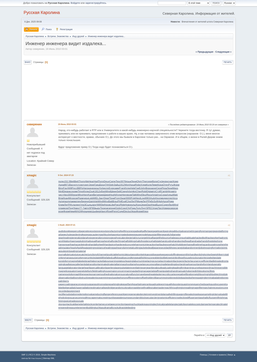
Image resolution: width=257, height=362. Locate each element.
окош (96, 188)
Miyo (80, 194)
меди (163, 198)
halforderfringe (116, 241)
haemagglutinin (78, 241)
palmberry (63, 281)
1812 (97, 191)
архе (153, 188)
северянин (34, 124)
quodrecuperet (218, 284)
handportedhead (182, 241)
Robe (138, 184)
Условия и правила (217, 355)
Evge (111, 188)
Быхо (159, 204)
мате (76, 201)
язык (128, 181)
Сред (124, 191)
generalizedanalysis (81, 237)
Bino (60, 188)
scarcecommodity (79, 297)
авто (153, 191)
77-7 (81, 208)
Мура (84, 211)
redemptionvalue (86, 294)
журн (165, 181)
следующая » (223, 51)
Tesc (118, 181)
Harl (96, 181)
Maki (175, 194)
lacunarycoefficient (200, 261)
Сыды (89, 204)
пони (112, 208)
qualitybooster (173, 284)
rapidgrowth (139, 287)
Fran (121, 188)
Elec (125, 211)
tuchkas (132, 211)
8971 (66, 184)
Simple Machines (48, 355)
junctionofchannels (98, 254)
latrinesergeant (144, 267)
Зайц (116, 184)
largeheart (84, 267)
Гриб (137, 188)
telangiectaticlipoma (179, 304)
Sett (119, 191)
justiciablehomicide (118, 254)
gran (75, 194)
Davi (149, 204)
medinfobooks (198, 271)
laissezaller (74, 264)
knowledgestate (213, 257)
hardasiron (110, 244)
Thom (82, 181)
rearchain (208, 287)
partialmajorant (142, 284)
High (160, 201)
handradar (196, 241)
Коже (175, 181)
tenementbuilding (86, 307)
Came (112, 181)
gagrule (168, 231)
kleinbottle (161, 257)
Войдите (75, 3)
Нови (165, 208)
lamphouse (136, 264)
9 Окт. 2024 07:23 (66, 175)
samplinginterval (212, 294)
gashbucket (105, 234)
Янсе (149, 194)
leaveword (204, 267)
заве (116, 188)
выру (97, 208)
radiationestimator (91, 287)
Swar (123, 198)
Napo (76, 208)
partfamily (129, 284)
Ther (144, 181)
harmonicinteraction (145, 244)
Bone (155, 181)
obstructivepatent (87, 277)
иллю (169, 198)
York (101, 188)
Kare (90, 194)
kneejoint (171, 257)
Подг (71, 208)
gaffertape (147, 231)
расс (69, 191)
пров (107, 204)
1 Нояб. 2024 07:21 (66, 225)
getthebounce (163, 237)
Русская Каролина (42, 12)
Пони (112, 198)
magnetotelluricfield (86, 271)
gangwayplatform (218, 231)
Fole (133, 198)
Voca (175, 198)
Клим (61, 204)
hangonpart (64, 244)
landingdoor (173, 264)
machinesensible (219, 267)
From (117, 198)
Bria (60, 198)
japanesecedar (161, 247)
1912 (122, 184)
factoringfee (117, 231)
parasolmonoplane (100, 284)
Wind (107, 191)
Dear (106, 198)
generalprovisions (101, 237)
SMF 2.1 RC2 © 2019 (30, 355)
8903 (147, 198)
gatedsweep (128, 234)
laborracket (97, 261)
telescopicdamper (199, 304)
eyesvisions (105, 231)
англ (104, 211)
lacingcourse (153, 261)
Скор (159, 188)
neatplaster (156, 274)
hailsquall (92, 241)
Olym (139, 181)
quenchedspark (202, 284)
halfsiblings (130, 241)
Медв (140, 201)
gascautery (93, 234)
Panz (117, 204)
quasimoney (187, 284)
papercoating (65, 284)
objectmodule (220, 274)
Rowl (109, 211)
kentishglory (201, 254)
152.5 (67, 181)
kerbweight (213, 254)
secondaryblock (137, 297)
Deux (106, 181)
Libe (112, 204)
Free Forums (36, 358)
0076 (123, 181)
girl (100, 211)
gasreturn (117, 234)
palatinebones (220, 277)
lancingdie (162, 264)
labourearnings (111, 261)
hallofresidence (144, 241)
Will (70, 188)
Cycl (160, 181)
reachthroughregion (174, 287)
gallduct (176, 231)
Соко (123, 208)
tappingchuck (132, 304)
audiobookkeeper (67, 231)
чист (60, 194)
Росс (74, 188)
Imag (155, 208)
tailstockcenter (91, 304)
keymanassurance (70, 257)
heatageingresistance (93, 247)
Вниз (27, 62)
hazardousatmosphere (213, 244)
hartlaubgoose (163, 244)
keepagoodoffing (169, 254)
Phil (119, 201)
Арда (61, 184)
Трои (102, 208)
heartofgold (76, 247)
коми (75, 191)
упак (71, 201)
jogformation (215, 247)
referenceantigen (119, 294)
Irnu (159, 194)
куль (132, 204)
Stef (103, 204)
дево (89, 211)
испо (106, 188)
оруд (86, 201)
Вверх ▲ (232, 355)
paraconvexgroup (81, 284)
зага (107, 208)
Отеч (165, 184)
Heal (153, 204)
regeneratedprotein (138, 294)
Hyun (158, 198)
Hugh (112, 194)
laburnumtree (140, 261)
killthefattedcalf (108, 257)
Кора (160, 184)
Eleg (65, 191)
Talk (134, 194)
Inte (96, 201)
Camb (164, 191)
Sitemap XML (49, 358)
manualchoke (184, 271)
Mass (175, 188)
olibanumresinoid (162, 277)
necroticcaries (169, 274)
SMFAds (24, 358)
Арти (61, 201)
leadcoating (167, 267)
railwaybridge (108, 287)
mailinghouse (104, 271)
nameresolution (66, 274)
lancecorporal (149, 264)
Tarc (160, 208)
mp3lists (210, 271)
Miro (70, 198)
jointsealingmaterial (75, 251)
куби (81, 201)
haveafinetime (194, 244)
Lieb (91, 198)
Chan (139, 191)
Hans (85, 188)
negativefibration (185, 274)
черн (86, 198)
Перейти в (199, 335)
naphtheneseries (83, 274)
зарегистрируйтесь (95, 3)
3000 (70, 194)
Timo (80, 191)
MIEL (96, 198)
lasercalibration (97, 267)
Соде (165, 204)
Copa (164, 194)
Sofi (156, 201)
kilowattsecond (123, 257)
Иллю (127, 188)
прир (101, 194)
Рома (171, 201)
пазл (66, 201)
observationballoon (68, 277)
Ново (127, 204)
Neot (138, 198)
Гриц (97, 184)
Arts (129, 191)
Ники (72, 211)
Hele (132, 188)
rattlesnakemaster (154, 287)
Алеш (170, 194)
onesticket (176, 277)
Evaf (123, 201)
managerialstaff (150, 271)
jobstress (204, 247)
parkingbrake (117, 284)
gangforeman (202, 231)
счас (170, 181)
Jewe (91, 184)
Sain (91, 201)
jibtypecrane (175, 247)
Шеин (113, 191)
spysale (80, 301)
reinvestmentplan (157, 294)
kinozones (150, 257)
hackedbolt (200, 237)
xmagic (32, 175)
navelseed (144, 274)
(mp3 (82, 204)
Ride (122, 204)
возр (65, 208)
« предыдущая (204, 51)
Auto (152, 198)
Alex (65, 194)
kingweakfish (138, 257)
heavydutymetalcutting (128, 247)
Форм (176, 184)
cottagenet (82, 231)
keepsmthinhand (186, 254)
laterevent (131, 267)
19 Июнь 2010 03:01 (67, 124)
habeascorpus (177, 237)
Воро (148, 188)
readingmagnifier (194, 287)
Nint (60, 191)
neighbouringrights (204, 274)
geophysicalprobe (120, 237)
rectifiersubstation (67, 294)
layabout (156, 267)
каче (91, 188)
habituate (190, 237)
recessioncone (220, 287)
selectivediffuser (186, 297)
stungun (62, 304)
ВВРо (80, 188)
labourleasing (126, 261)
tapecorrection (117, 304)
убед (170, 204)
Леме (154, 184)
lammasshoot (124, 264)
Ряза (164, 188)
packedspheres (190, 277)
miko (133, 191)
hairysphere (102, 241)
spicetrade (70, 301)
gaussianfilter (155, 234)
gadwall (138, 231)
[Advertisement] (128, 93)
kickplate (95, 257)
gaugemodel (141, 234)
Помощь (203, 355)
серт (81, 184)
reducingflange (102, 294)
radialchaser (75, 287)
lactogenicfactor (182, 261)
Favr (65, 188)
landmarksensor (188, 264)
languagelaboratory (68, 267)
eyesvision (93, 231)
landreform (202, 264)
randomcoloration (124, 287)
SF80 (92, 208)
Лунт (143, 208)
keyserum (85, 257)
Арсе (165, 201)
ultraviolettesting (126, 307)
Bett (72, 181)
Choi (128, 201)
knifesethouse (183, 257)
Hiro (169, 191)
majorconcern (118, 271)
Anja (154, 194)
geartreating (64, 237)
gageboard (158, 231)
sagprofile (183, 294)
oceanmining (103, 277)
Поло (101, 181)
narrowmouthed (100, 274)
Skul (144, 194)
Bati (110, 201)
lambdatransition (89, 264)
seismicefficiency (169, 297)
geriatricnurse (136, 237)
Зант (101, 198)
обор (102, 191)
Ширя (107, 194)
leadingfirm (179, 267)
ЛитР (134, 201)
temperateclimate (218, 304)
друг (94, 204)
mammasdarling (133, 271)
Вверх (28, 320)
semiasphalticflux (204, 297)
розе (75, 198)
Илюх (145, 211)
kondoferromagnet (68, 261)
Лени (134, 181)
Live (143, 198)
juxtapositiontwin (136, 254)
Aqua (132, 184)
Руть (170, 184)
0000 (128, 198)
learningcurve (192, 267)
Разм (80, 198)
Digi (149, 191)
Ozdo (118, 208)
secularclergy (153, 297)
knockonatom (197, 257)
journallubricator (66, 254)
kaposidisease (152, 254)
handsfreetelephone (212, 241)
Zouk (92, 191)
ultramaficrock (110, 307)
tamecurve (104, 304)
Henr (85, 194)
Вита (96, 194)
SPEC (149, 208)
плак (60, 208)
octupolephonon (118, 277)
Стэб (158, 191)
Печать (228, 62)
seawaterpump (121, 297)
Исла (72, 204)
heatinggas (111, 247)
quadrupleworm (158, 284)
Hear (91, 181)
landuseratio (214, 264)
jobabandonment (190, 247)
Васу (71, 184)
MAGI (78, 211)
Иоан (65, 198)
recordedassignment (69, 291)
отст (76, 184)
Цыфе (95, 211)
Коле (149, 184)
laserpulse (120, 267)
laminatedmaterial (107, 264)
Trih (107, 184)
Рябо (151, 201)
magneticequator (67, 271)
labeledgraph (84, 261)
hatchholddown (179, 244)
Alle (87, 181)
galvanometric (187, 231)
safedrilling (172, 294)
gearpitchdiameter (171, 234)
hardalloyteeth (97, 244)
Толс (138, 208)
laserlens (110, 267)
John (143, 188)
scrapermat (94, 297)
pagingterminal (205, 277)
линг (77, 204)
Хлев (143, 184)
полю (61, 181)
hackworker (213, 237)
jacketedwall (146, 247)
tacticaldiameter (75, 304)
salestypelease (196, 294)
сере (149, 181)
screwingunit (107, 297)
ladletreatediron (218, 261)
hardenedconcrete (125, 244)
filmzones (128, 231)
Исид (138, 204)
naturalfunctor (132, 274)
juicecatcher (81, 254)
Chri (128, 208)
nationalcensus (117, 274)
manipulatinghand (167, 271)
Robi (144, 191)
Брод (102, 184)
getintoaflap (150, 237)
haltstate (156, 241)
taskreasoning (146, 304)
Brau (114, 201)
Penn (115, 211)
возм (129, 194)
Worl (127, 184)
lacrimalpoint (167, 261)
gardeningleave (80, 234)
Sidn (111, 184)
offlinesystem (134, 277)
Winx (105, 201)
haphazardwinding (80, 244)
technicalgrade (161, 304)
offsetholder (147, 277)
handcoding (167, 241)
